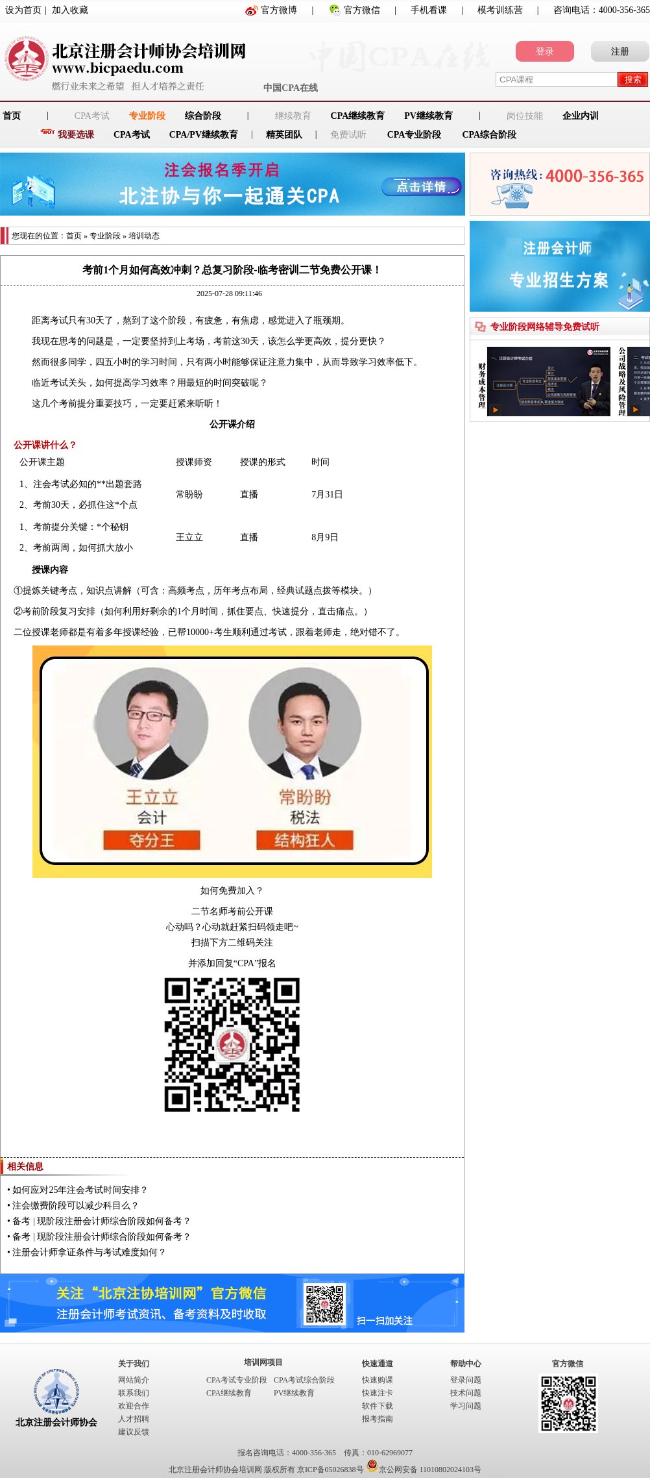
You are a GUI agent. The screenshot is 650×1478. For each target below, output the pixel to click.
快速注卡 (377, 1392)
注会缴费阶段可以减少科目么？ (75, 1205)
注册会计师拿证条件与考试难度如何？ (89, 1252)
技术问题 (465, 1392)
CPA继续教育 (358, 116)
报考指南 (377, 1418)
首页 (74, 235)
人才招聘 (133, 1418)
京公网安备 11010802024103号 (424, 1469)
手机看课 (429, 10)
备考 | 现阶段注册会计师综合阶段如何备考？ (101, 1221)
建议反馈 (133, 1431)
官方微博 (279, 10)
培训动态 (144, 235)
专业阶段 (147, 116)
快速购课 (377, 1379)
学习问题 (465, 1405)
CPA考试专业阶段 (236, 1379)
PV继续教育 (428, 116)
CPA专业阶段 (414, 135)
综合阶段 (203, 116)
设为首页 (23, 10)
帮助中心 (465, 1363)
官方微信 (362, 10)
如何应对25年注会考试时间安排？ (80, 1190)
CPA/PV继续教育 (203, 135)
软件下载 (377, 1405)
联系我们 (133, 1392)
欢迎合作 (133, 1405)
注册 (620, 51)
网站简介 (133, 1379)
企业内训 (580, 116)
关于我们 (133, 1363)
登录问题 (465, 1379)
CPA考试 (132, 135)
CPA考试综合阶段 (304, 1379)
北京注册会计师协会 (56, 1422)
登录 (545, 51)
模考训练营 (500, 10)
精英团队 (284, 135)
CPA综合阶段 (489, 135)
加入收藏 (70, 10)
